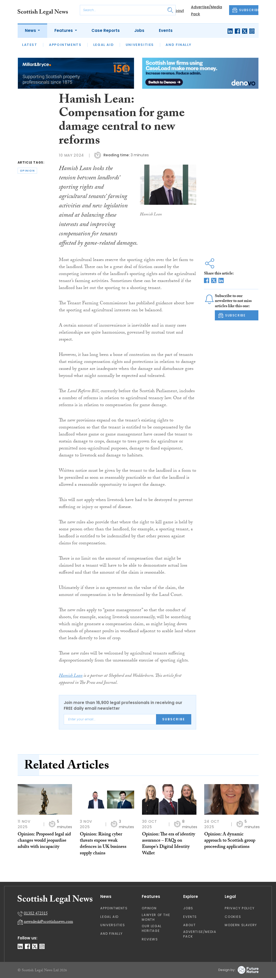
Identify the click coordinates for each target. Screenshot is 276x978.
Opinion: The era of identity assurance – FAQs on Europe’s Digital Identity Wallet (168, 844)
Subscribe (173, 719)
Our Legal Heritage (151, 928)
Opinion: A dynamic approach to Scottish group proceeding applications (229, 841)
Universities (140, 44)
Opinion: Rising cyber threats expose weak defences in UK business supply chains (103, 844)
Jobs (139, 30)
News (31, 30)
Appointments (65, 44)
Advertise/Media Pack (199, 934)
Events (166, 30)
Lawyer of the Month (156, 917)
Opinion (149, 908)
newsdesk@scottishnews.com (48, 922)
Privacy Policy (239, 908)
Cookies (233, 916)
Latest (29, 44)
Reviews (150, 939)
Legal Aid (103, 44)
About (178, 10)
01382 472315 (36, 913)
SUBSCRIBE (245, 10)
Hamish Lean (70, 676)
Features (64, 30)
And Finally (179, 44)
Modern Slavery (241, 925)
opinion (27, 171)
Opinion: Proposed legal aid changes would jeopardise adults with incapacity (44, 841)
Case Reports (105, 30)
